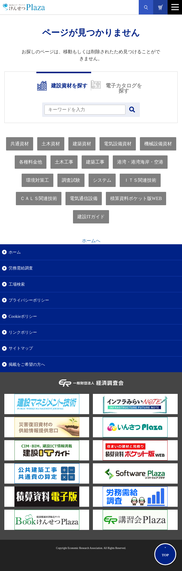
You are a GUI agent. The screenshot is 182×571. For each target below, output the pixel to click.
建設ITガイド (91, 216)
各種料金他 (30, 161)
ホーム (15, 252)
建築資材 (82, 143)
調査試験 (71, 180)
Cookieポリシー (23, 316)
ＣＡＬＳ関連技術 (38, 198)
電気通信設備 (83, 198)
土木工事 (64, 161)
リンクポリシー (23, 332)
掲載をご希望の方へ (27, 364)
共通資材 (19, 143)
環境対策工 (37, 180)
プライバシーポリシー (29, 300)
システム (102, 180)
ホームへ (91, 240)
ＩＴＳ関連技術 (140, 180)
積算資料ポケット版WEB (136, 198)
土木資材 (51, 143)
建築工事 (95, 161)
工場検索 (17, 284)
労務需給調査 (21, 268)
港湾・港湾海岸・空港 (140, 161)
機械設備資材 (158, 143)
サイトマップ (21, 348)
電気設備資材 (118, 143)
